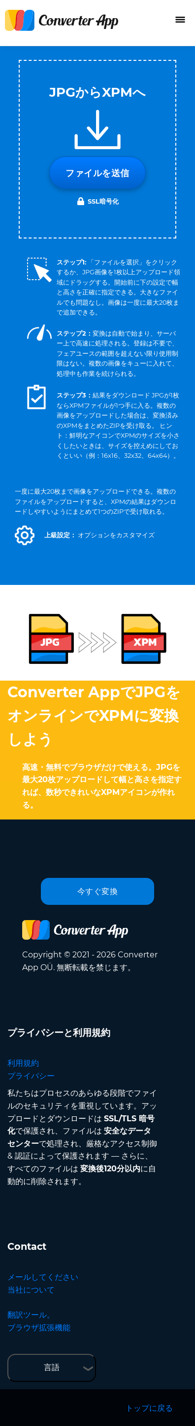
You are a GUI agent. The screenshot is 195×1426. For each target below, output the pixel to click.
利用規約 (23, 1063)
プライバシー (31, 1076)
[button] (24, 535)
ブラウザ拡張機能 (38, 1327)
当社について (31, 1289)
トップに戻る (149, 1408)
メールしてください (42, 1277)
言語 (52, 1367)
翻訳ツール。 (31, 1315)
